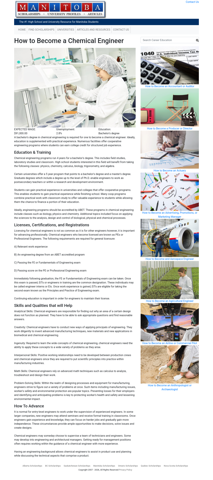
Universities (65, 29)
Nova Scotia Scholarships (176, 466)
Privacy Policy (125, 470)
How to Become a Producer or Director (169, 128)
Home (22, 29)
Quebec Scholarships (151, 466)
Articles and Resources (93, 29)
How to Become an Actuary (170, 170)
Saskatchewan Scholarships (77, 466)
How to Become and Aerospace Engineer (170, 259)
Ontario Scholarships (128, 466)
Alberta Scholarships (32, 466)
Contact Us (192, 1)
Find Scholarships (41, 29)
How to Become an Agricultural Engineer (170, 301)
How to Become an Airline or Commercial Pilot (169, 343)
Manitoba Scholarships (104, 466)
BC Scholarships (53, 466)
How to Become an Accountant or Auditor (169, 86)
